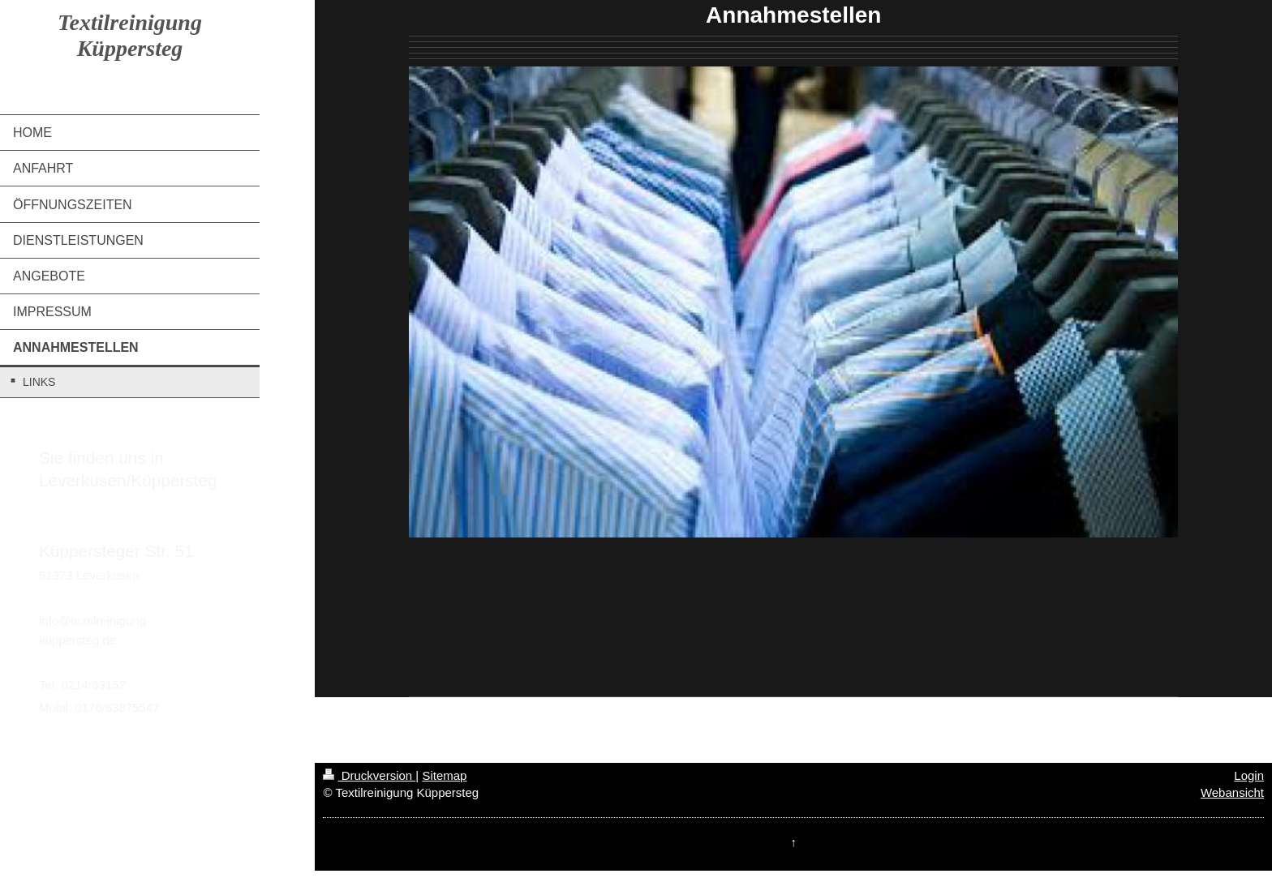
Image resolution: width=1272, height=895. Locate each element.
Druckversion (369, 775)
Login (1249, 775)
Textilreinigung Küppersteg (130, 35)
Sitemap (444, 775)
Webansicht (1232, 792)
